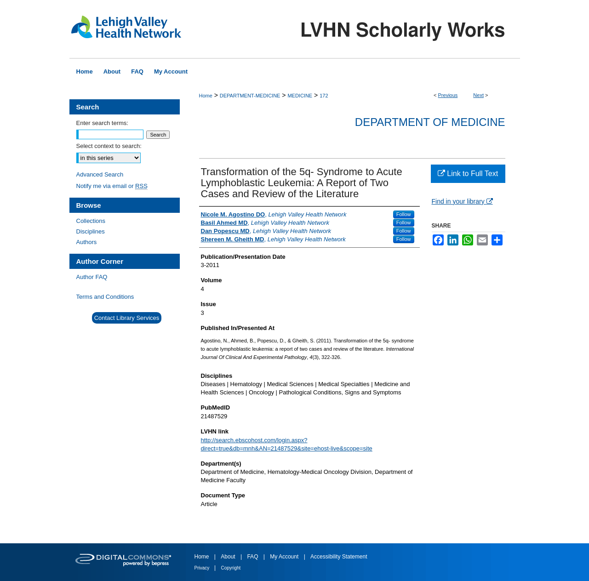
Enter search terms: (102, 123)
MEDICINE (299, 95)
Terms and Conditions (105, 296)
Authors (86, 242)
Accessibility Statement (338, 556)
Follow (403, 214)
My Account (285, 556)
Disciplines (90, 231)
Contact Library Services (127, 317)
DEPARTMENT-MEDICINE (250, 95)
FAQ (253, 556)
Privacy (202, 567)
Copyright (231, 567)
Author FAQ (92, 276)
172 (324, 95)
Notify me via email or (112, 185)
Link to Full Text (468, 173)
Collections (91, 220)
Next (478, 95)
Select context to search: (109, 145)
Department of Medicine (430, 122)
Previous (448, 95)
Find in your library (462, 201)
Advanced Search (100, 174)
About (229, 556)
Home (205, 95)
